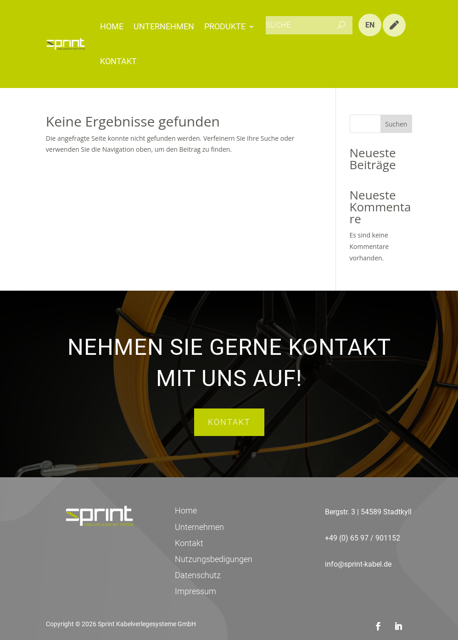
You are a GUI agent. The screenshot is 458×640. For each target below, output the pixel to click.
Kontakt (118, 61)
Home (111, 26)
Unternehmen (164, 26)
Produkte (225, 26)
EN (369, 25)
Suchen (396, 124)
